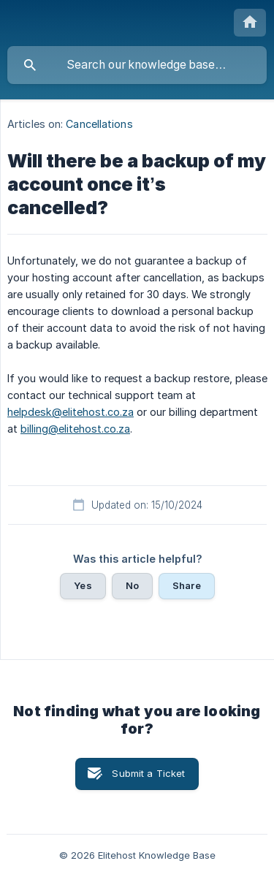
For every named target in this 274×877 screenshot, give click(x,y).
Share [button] (186, 585)
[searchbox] (137, 65)
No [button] (132, 585)
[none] (250, 23)
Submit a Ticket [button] (148, 773)
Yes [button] (82, 585)
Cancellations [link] (99, 124)
